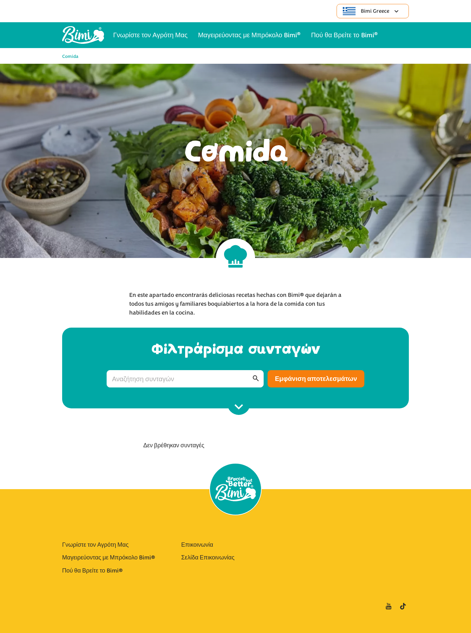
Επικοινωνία (197, 545)
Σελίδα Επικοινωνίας (208, 557)
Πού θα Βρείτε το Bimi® (92, 570)
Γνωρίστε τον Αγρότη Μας (95, 545)
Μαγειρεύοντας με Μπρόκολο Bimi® (108, 557)
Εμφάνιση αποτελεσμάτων (316, 378)
